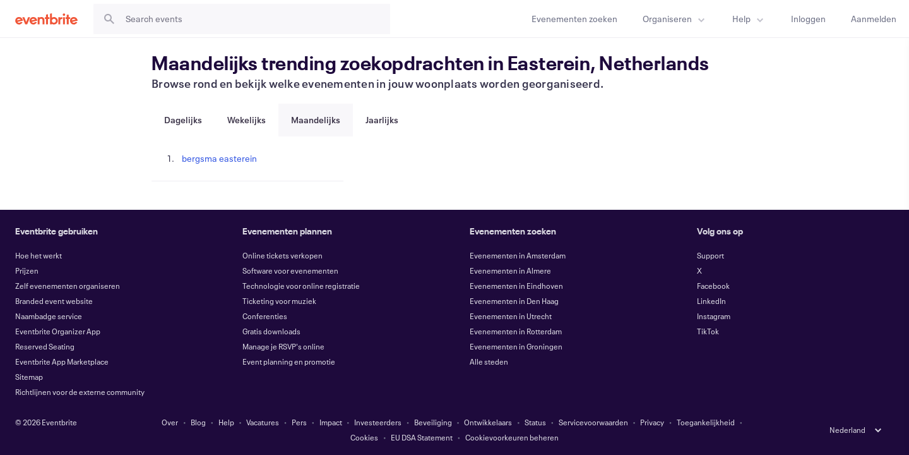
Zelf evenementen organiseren (67, 286)
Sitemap (29, 377)
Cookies (364, 437)
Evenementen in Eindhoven (516, 286)
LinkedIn (711, 301)
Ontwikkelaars (488, 422)
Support (710, 255)
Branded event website (54, 301)
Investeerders (377, 422)
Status (535, 422)
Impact (330, 422)
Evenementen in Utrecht (511, 316)
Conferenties (264, 316)
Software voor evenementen (290, 270)
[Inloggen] (808, 18)
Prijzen (27, 270)
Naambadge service (48, 316)
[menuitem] (675, 18)
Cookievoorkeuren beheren (512, 437)
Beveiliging (433, 422)
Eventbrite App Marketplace (62, 361)
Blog (198, 422)
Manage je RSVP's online (283, 346)
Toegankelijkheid (706, 422)
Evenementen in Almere (510, 270)
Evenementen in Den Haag (514, 301)
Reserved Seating (44, 346)
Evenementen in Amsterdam (518, 255)
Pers (299, 422)
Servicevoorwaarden (593, 422)
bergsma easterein (219, 158)
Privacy (652, 422)
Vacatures (262, 422)
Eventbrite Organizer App (57, 331)
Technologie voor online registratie (301, 286)
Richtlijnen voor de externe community (80, 392)
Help (226, 422)
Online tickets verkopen (282, 255)
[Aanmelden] (873, 18)
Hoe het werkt (38, 255)
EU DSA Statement (422, 437)
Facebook (713, 286)
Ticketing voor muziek (279, 301)
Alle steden (489, 361)
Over (170, 422)
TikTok (708, 331)
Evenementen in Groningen (516, 346)
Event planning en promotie (288, 361)
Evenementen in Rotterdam (516, 331)
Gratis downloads (271, 331)
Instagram (713, 316)
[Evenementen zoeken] (574, 18)
